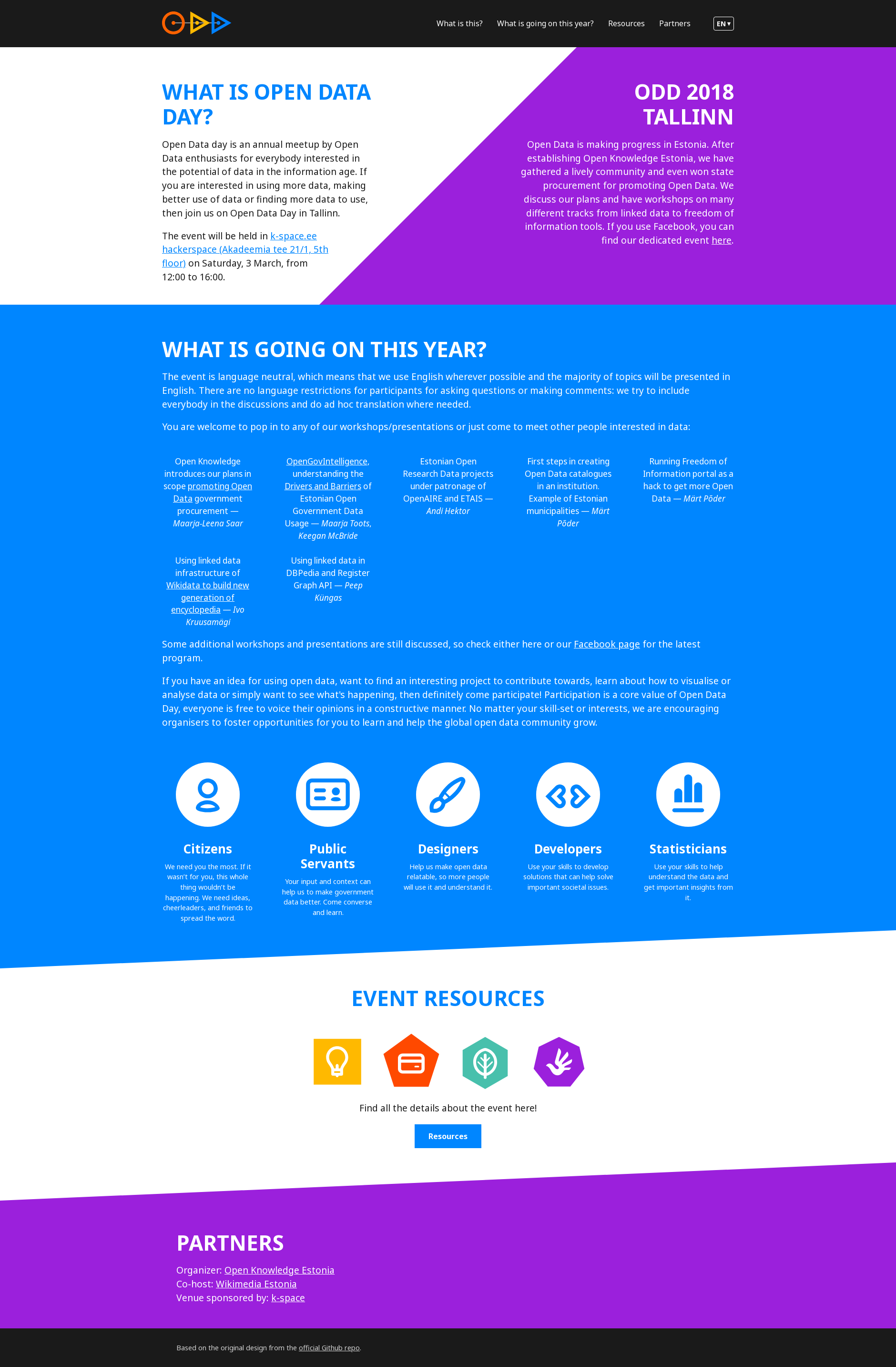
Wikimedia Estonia (256, 1283)
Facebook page (607, 643)
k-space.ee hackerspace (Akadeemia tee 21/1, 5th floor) (245, 249)
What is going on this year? (545, 23)
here (722, 240)
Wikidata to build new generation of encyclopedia (207, 598)
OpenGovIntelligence (326, 461)
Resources (626, 23)
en (721, 23)
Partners (675, 23)
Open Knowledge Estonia (279, 1270)
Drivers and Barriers (323, 486)
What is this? (460, 23)
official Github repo (329, 1347)
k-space (288, 1297)
